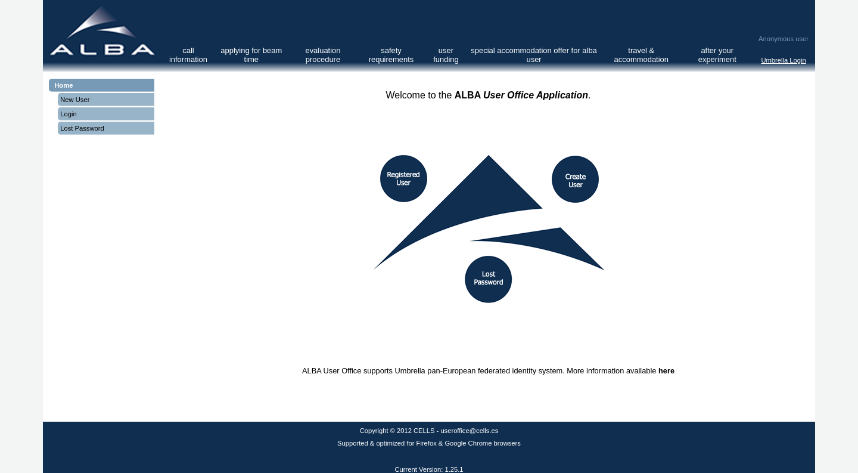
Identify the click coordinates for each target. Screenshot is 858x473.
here (666, 370)
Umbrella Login (783, 60)
